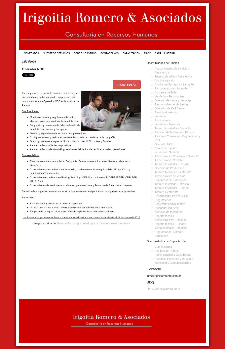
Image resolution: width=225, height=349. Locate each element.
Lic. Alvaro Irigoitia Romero (163, 289)
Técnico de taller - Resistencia (173, 76)
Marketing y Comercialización (173, 262)
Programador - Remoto (169, 231)
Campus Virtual (165, 53)
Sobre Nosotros (85, 53)
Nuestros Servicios (56, 53)
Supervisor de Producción (170, 180)
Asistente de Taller (166, 92)
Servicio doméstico (166, 112)
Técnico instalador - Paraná (172, 188)
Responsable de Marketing (171, 104)
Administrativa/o (164, 80)
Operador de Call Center (170, 108)
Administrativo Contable (169, 160)
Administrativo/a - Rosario (170, 220)
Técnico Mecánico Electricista (173, 172)
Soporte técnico (164, 216)
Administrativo (163, 120)
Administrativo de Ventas (170, 176)
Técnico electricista (166, 192)
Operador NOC (164, 144)
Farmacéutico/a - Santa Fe (171, 88)
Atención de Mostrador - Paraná (174, 132)
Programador (163, 200)
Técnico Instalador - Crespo (172, 184)
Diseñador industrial (167, 208)
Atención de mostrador (169, 212)
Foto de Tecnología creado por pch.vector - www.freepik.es (93, 223)
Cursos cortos (163, 246)
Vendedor (161, 116)
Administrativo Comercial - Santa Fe (177, 156)
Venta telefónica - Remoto (171, 227)
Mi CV (147, 53)
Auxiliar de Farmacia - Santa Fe (174, 84)
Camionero (161, 235)
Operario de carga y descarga (173, 100)
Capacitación (131, 53)
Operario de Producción (169, 168)
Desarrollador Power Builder (172, 196)
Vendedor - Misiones (167, 124)
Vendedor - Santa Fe (167, 152)
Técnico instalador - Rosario (172, 164)
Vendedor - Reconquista (169, 96)
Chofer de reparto (165, 148)
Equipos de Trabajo (167, 250)
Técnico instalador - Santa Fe (173, 128)
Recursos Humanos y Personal (174, 258)
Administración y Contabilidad (173, 254)
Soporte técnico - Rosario (170, 223)
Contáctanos (109, 53)
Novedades (31, 53)
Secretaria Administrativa (170, 204)
